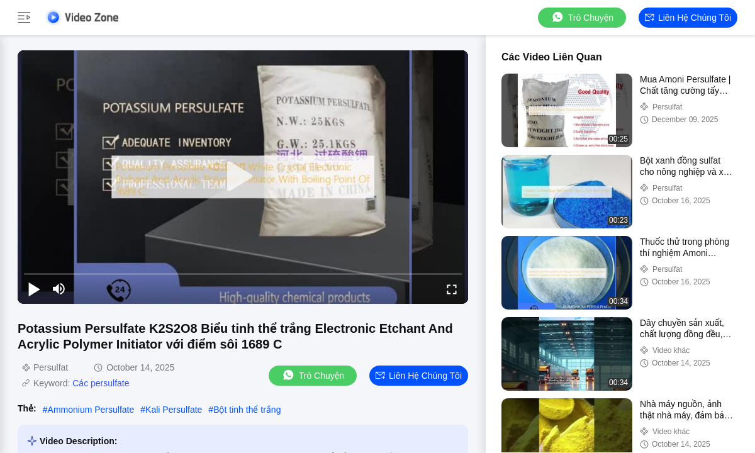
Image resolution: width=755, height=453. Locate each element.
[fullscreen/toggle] (451, 288)
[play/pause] (34, 288)
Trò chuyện (582, 17)
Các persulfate (100, 383)
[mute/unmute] (59, 288)
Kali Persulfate (173, 410)
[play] (243, 177)
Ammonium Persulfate (91, 410)
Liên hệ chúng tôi (688, 18)
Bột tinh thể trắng (247, 410)
